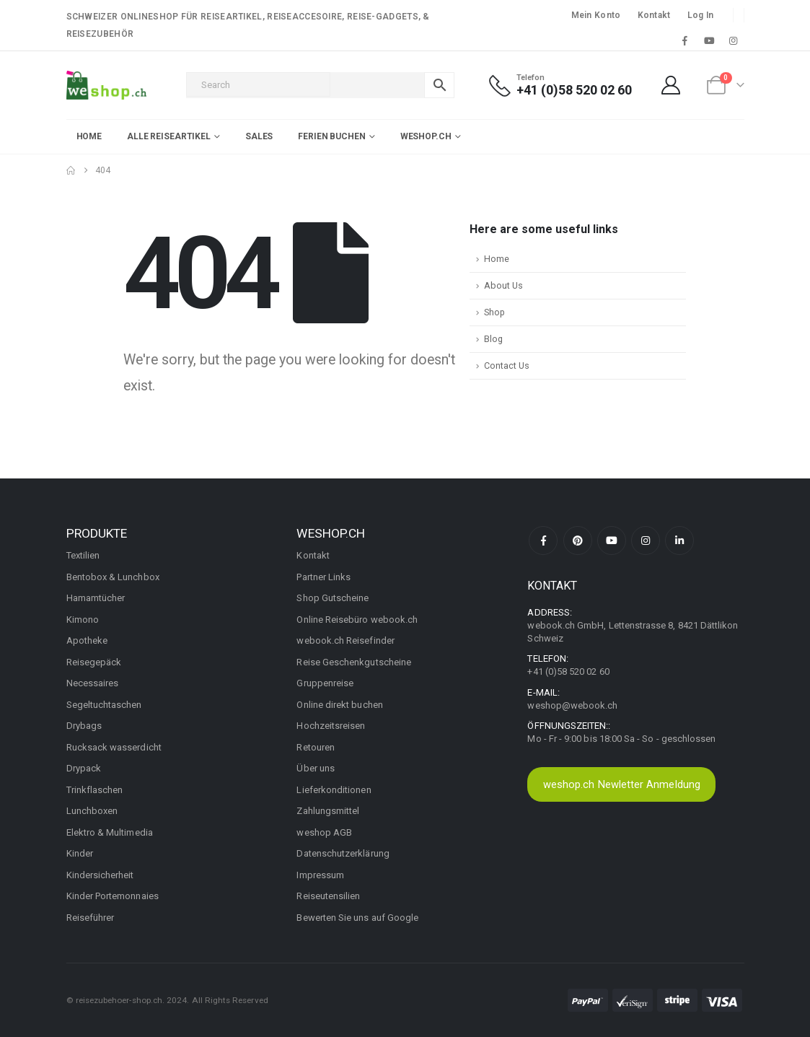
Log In (700, 15)
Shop (494, 312)
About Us (503, 285)
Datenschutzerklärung (342, 853)
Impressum (320, 875)
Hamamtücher (96, 597)
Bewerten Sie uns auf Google (357, 917)
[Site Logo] (106, 85)
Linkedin (679, 540)
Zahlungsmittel (327, 810)
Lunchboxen (92, 810)
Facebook (543, 540)
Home (89, 136)
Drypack (83, 768)
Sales (259, 136)
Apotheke (87, 640)
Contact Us (506, 365)
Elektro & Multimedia (109, 832)
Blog (493, 338)
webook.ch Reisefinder (345, 640)
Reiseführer (90, 917)
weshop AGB (324, 832)
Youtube (611, 540)
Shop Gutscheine (332, 597)
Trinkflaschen (94, 789)
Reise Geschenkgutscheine (353, 662)
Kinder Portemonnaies (112, 896)
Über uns (315, 768)
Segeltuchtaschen (104, 704)
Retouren (315, 747)
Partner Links (323, 577)
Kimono (82, 619)
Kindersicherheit (100, 875)
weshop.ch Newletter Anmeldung (621, 784)
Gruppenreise (324, 683)
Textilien (83, 555)
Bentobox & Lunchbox (112, 577)
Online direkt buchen (339, 704)
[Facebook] (685, 40)
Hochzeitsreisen (330, 725)
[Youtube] (709, 40)
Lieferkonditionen (333, 789)
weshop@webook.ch (572, 705)
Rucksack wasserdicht (114, 747)
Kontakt (654, 15)
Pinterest (577, 540)
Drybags (84, 725)
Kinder (79, 853)
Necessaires (92, 683)
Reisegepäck (94, 662)
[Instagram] (733, 40)
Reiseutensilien (328, 896)
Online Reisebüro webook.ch (357, 619)
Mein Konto (596, 15)
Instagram (645, 540)
